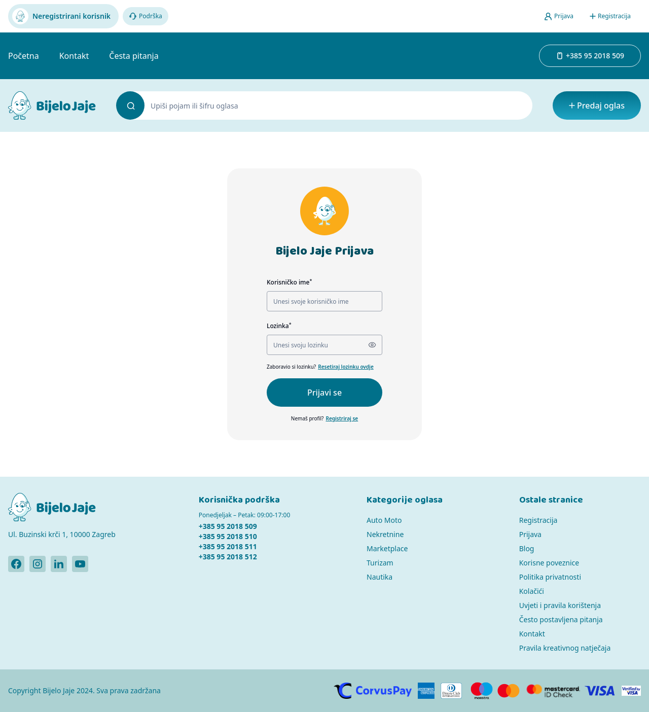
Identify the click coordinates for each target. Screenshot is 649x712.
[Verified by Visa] (631, 691)
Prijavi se (324, 392)
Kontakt (74, 55)
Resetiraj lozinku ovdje (346, 366)
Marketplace (387, 548)
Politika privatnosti (550, 577)
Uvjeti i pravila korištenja (560, 605)
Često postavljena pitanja (561, 619)
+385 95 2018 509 (228, 526)
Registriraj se (342, 418)
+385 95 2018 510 (228, 536)
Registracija (538, 520)
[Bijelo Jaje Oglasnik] (52, 105)
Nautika (379, 577)
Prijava (530, 534)
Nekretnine (385, 534)
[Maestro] (481, 691)
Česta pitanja (133, 55)
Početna (23, 55)
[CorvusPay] (373, 691)
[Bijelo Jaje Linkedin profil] (59, 564)
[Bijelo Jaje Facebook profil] (16, 564)
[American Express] (426, 691)
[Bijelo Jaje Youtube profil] (80, 564)
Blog (526, 548)
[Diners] (451, 691)
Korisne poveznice (549, 562)
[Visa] (600, 691)
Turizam (380, 562)
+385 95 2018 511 (228, 546)
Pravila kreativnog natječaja (565, 648)
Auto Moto (384, 520)
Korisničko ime (289, 282)
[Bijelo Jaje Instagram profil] (37, 564)
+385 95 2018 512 (228, 556)
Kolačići (531, 591)
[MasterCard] (508, 691)
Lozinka (279, 326)
